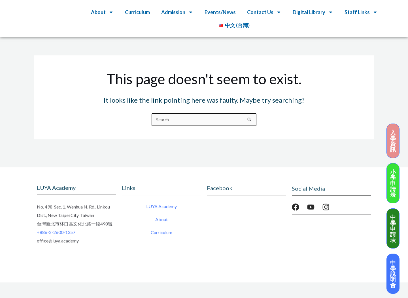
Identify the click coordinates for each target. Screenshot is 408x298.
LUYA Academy (161, 208)
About (102, 12)
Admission (177, 12)
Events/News (220, 12)
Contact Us (264, 12)
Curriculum (137, 12)
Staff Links (361, 12)
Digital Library (313, 12)
